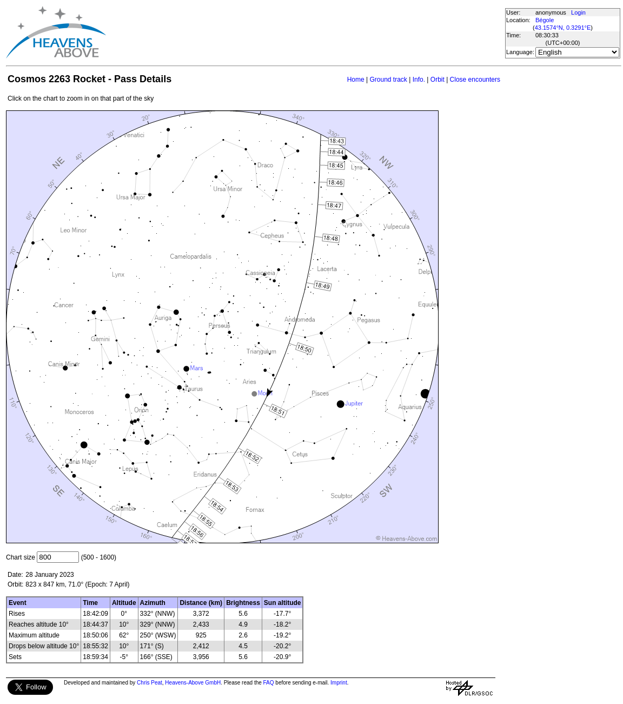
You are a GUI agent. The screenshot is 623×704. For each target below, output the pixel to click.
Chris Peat (149, 683)
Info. (419, 79)
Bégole (544, 20)
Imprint (338, 683)
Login (578, 12)
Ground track (388, 79)
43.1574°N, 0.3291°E (563, 27)
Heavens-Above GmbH (193, 683)
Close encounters (475, 79)
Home (355, 79)
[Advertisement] (305, 32)
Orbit (437, 79)
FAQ (268, 683)
